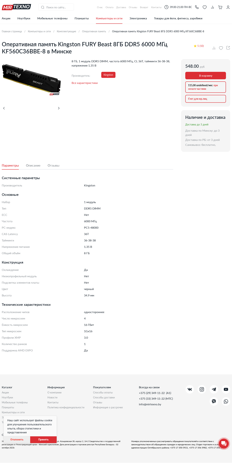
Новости (53, 398)
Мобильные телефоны (52, 18)
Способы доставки (105, 398)
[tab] (14, 165)
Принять (43, 439)
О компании (55, 392)
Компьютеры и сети (109, 18)
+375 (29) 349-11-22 (152, 392)
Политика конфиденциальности (68, 410)
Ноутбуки (23, 18)
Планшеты (82, 18)
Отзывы (98, 404)
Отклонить (16, 439)
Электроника (138, 18)
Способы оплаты (104, 392)
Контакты (53, 404)
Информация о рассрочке (109, 410)
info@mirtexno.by (150, 404)
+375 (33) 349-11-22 (152, 398)
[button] (197, 7)
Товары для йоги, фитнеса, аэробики (178, 18)
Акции (6, 18)
